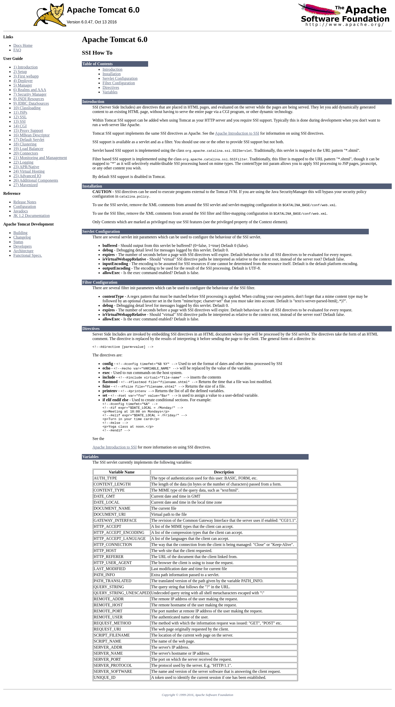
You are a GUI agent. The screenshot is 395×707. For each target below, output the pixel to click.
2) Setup (20, 71)
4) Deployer (23, 81)
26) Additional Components (35, 180)
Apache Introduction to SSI (237, 133)
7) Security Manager (30, 94)
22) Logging (23, 162)
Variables (110, 92)
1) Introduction (25, 67)
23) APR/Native (26, 167)
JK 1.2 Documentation (31, 215)
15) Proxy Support (28, 130)
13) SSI (19, 121)
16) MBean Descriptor (31, 135)
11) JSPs (20, 112)
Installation (112, 74)
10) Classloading (27, 108)
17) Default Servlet (28, 139)
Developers (22, 246)
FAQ (17, 50)
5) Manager (22, 85)
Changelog (22, 237)
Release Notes (24, 202)
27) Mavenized (25, 185)
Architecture (23, 251)
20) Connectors (25, 153)
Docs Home (22, 45)
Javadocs (20, 211)
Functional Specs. (27, 255)
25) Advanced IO (27, 176)
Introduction (112, 69)
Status (18, 242)
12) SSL (20, 117)
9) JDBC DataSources (31, 103)
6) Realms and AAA (29, 90)
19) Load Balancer (28, 148)
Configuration (24, 206)
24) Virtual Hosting (29, 171)
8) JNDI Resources (28, 99)
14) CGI (20, 126)
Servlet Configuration (120, 78)
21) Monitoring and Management (40, 158)
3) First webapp (26, 76)
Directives (111, 87)
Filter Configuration (119, 83)
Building (20, 233)
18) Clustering (25, 144)
